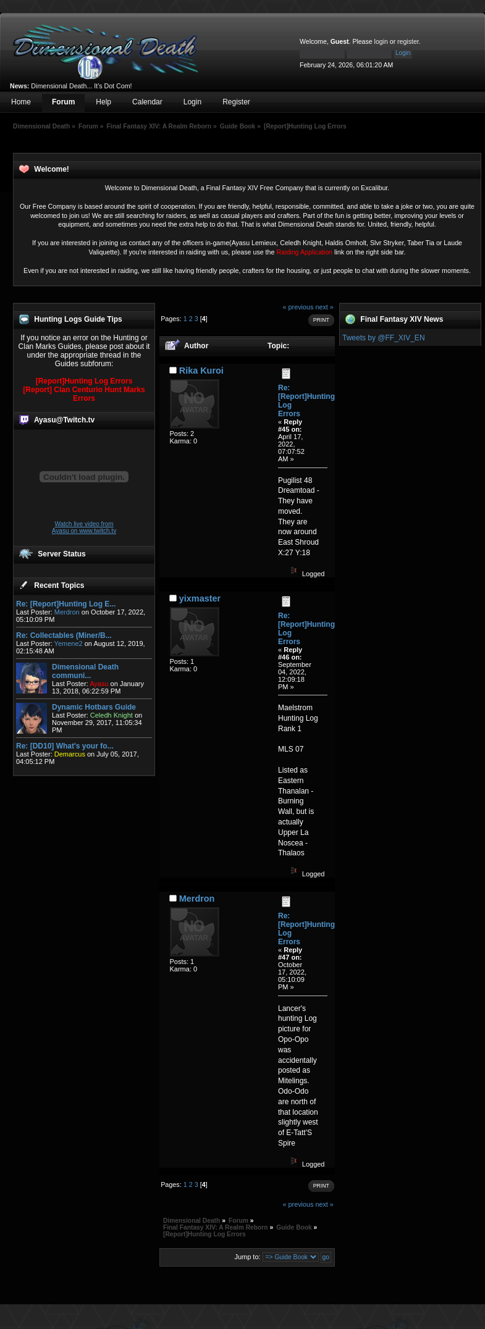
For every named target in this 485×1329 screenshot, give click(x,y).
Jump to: (247, 1256)
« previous (298, 307)
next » (324, 307)
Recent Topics (59, 585)
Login (192, 102)
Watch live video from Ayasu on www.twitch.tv (84, 527)
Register (236, 102)
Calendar (147, 102)
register (408, 41)
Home (21, 102)
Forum (63, 102)
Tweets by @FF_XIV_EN (383, 337)
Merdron (67, 612)
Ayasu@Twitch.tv (64, 420)
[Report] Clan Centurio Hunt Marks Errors (84, 394)
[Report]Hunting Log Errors (84, 381)
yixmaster (200, 598)
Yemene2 (68, 643)
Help (103, 102)
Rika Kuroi (201, 370)
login (381, 41)
